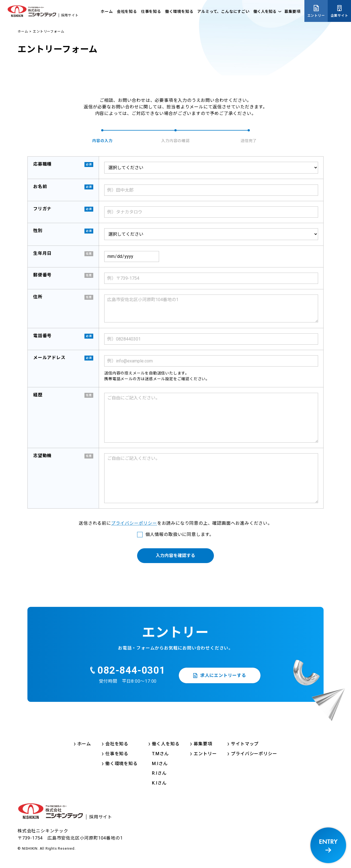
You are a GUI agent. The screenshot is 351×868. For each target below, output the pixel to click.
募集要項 (292, 11)
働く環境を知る (179, 11)
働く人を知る (264, 11)
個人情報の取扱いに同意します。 (179, 534)
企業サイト (339, 16)
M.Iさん (160, 763)
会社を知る (127, 11)
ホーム (107, 11)
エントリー (316, 16)
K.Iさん (159, 783)
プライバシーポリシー (134, 523)
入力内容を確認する (175, 555)
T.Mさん (160, 753)
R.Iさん (159, 773)
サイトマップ (245, 743)
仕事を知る (151, 11)
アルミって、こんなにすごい (223, 11)
